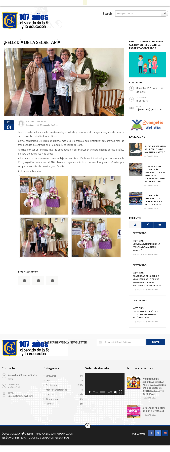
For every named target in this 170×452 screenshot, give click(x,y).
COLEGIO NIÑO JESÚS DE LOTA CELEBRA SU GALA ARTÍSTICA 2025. (153, 200)
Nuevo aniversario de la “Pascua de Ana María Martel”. (155, 149)
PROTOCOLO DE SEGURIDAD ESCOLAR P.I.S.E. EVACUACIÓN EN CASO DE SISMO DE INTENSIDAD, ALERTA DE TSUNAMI (154, 386)
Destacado (44, 125)
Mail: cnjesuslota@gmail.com (54, 433)
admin (31, 125)
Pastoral (50, 403)
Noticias (54, 125)
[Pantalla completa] (120, 392)
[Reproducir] (89, 392)
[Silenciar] (115, 392)
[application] (105, 384)
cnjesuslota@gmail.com (149, 109)
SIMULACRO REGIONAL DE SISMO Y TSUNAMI (153, 409)
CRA (48, 380)
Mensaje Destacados (56, 389)
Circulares (51, 375)
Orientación (52, 399)
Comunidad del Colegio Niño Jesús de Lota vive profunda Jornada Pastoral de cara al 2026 (155, 174)
